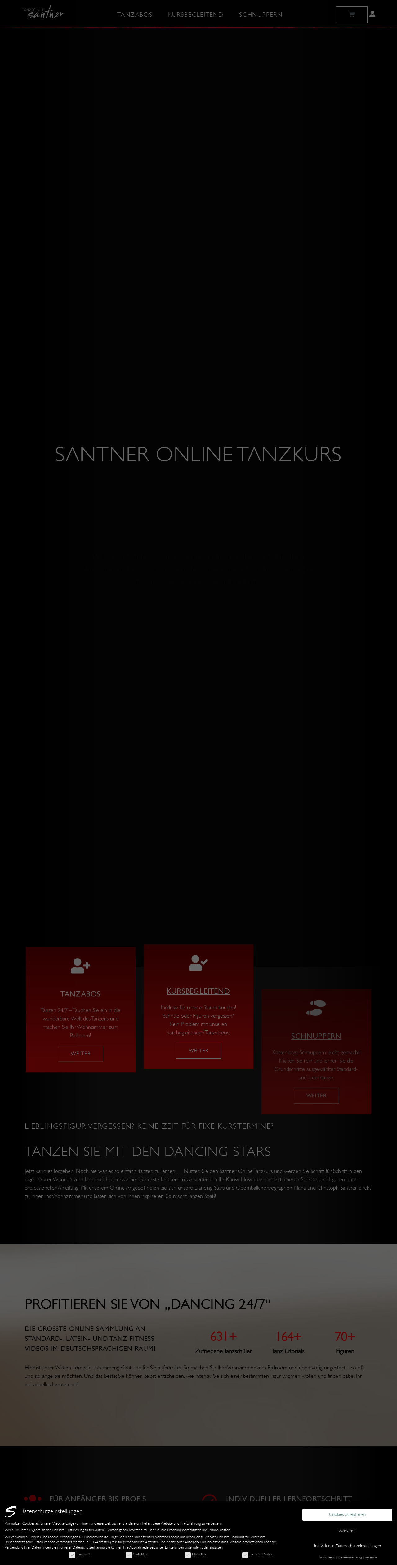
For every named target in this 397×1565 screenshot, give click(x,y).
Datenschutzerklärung (89, 1547)
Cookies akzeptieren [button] (347, 1514)
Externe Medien (257, 1554)
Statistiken (137, 1554)
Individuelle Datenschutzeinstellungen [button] (347, 1546)
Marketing (195, 1554)
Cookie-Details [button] (326, 1557)
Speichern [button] (347, 1530)
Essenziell (79, 1554)
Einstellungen (174, 1547)
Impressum (371, 1557)
